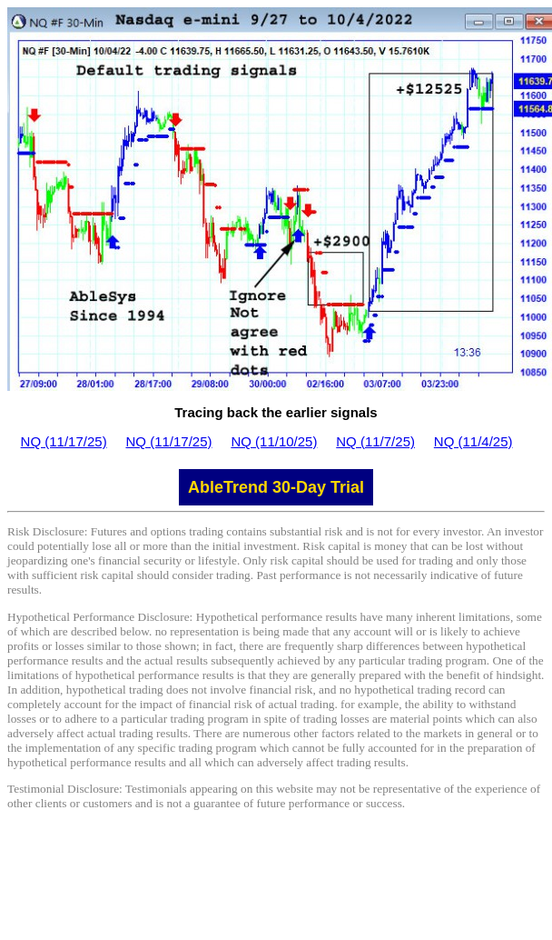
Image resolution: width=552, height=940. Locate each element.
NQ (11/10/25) (274, 441)
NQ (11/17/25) (64, 441)
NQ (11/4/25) (473, 441)
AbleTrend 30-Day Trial (276, 487)
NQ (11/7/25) (375, 441)
